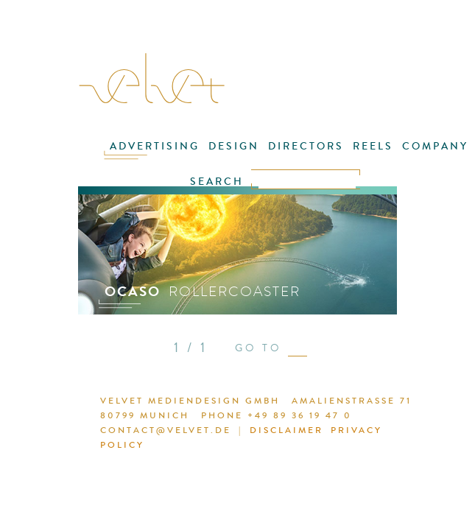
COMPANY (435, 146)
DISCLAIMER (286, 430)
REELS (373, 146)
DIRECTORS (306, 146)
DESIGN (233, 146)
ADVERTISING (155, 146)
